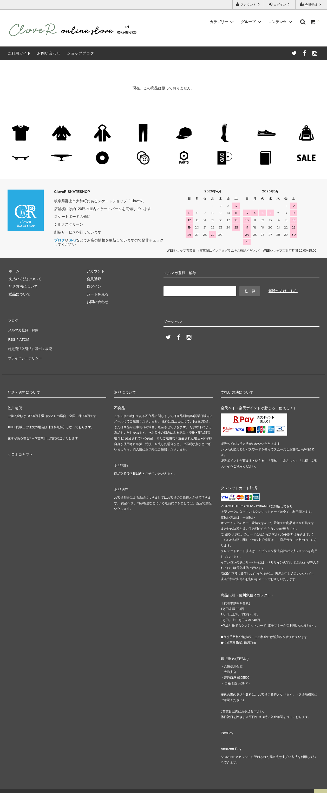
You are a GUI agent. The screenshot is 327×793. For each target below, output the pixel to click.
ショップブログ (80, 53)
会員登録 (311, 4)
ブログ (59, 240)
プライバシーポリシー (26, 350)
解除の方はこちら (283, 291)
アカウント (248, 4)
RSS (11, 335)
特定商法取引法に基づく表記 (31, 342)
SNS (72, 240)
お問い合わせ (49, 53)
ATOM (23, 335)
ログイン (280, 4)
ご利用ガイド (19, 53)
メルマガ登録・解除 (24, 327)
